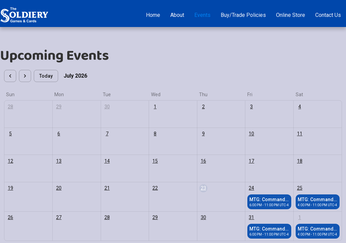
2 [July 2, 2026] (203, 106)
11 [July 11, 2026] (299, 133)
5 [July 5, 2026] (10, 133)
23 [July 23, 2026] (203, 188)
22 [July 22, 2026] (155, 188)
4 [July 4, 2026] (299, 106)
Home (153, 15)
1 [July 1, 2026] (155, 106)
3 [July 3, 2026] (251, 106)
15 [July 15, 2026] (155, 161)
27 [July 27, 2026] (58, 217)
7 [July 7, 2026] (107, 133)
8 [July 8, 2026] (155, 133)
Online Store (290, 15)
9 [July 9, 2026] (203, 133)
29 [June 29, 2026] (58, 106)
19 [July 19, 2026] (10, 188)
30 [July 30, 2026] (203, 217)
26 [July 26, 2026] (10, 217)
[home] (24, 15)
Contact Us (328, 15)
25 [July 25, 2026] (299, 188)
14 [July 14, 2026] (107, 161)
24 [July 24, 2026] (251, 188)
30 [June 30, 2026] (107, 106)
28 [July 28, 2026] (107, 217)
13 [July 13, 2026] (58, 161)
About (177, 15)
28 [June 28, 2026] (10, 106)
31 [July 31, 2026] (251, 217)
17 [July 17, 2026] (251, 161)
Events (202, 15)
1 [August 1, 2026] (299, 217)
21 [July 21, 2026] (107, 188)
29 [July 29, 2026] (155, 217)
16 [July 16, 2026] (203, 161)
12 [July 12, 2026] (10, 161)
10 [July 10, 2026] (251, 133)
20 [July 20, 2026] (58, 188)
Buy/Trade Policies (243, 15)
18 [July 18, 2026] (299, 161)
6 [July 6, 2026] (58, 133)
